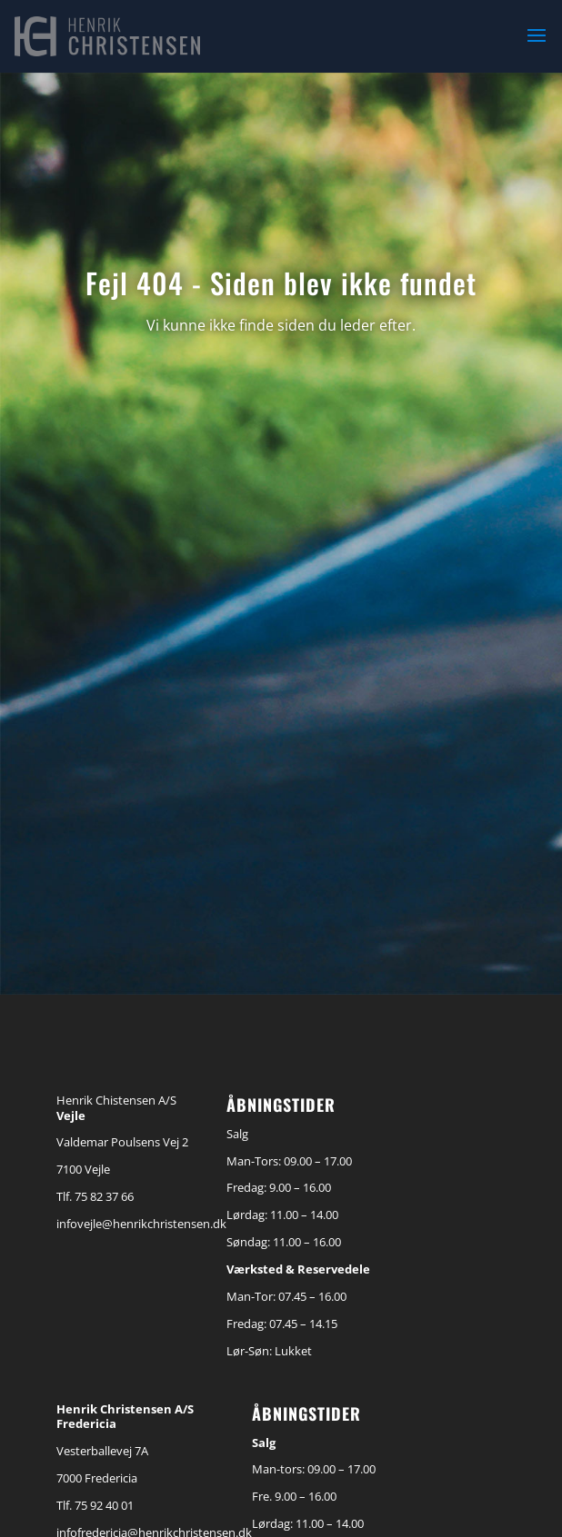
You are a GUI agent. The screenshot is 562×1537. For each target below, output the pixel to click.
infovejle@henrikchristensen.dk (141, 1223)
